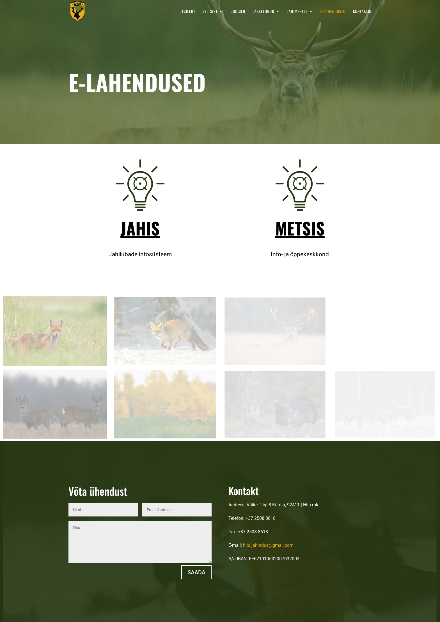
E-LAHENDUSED (333, 11)
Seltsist (210, 11)
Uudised (237, 11)
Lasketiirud (263, 11)
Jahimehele (297, 11)
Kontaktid (362, 11)
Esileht (188, 11)
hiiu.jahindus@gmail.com (268, 545)
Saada (196, 572)
